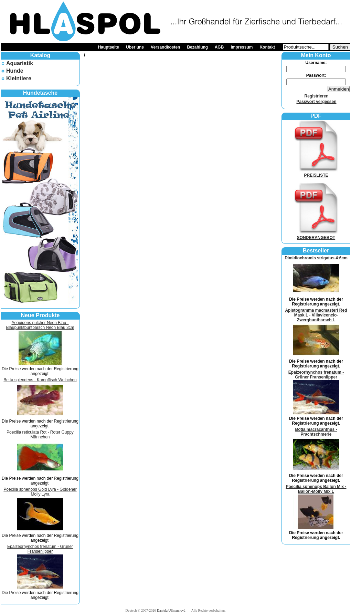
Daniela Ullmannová (171, 610)
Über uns (135, 47)
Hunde (14, 71)
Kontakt (267, 47)
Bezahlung (197, 47)
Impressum (242, 47)
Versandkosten (165, 47)
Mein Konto (316, 55)
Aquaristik (19, 63)
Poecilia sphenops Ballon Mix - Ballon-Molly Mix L (316, 489)
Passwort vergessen (316, 101)
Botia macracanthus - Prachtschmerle (316, 432)
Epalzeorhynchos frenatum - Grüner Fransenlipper (40, 549)
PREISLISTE (316, 173)
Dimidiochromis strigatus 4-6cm (316, 258)
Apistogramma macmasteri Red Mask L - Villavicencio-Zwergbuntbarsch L (316, 315)
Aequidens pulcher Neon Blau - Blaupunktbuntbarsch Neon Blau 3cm (40, 325)
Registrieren (316, 96)
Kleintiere (18, 78)
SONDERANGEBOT (316, 235)
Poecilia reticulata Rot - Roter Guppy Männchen (40, 434)
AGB (219, 47)
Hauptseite (108, 47)
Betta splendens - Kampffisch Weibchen (39, 379)
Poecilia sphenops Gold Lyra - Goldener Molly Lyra (39, 492)
